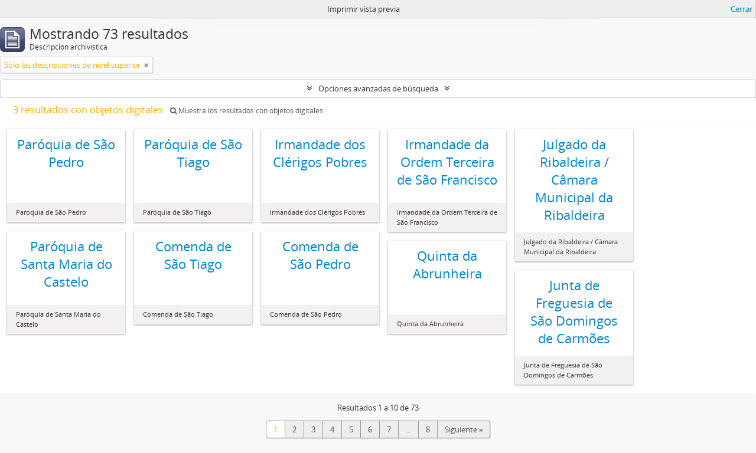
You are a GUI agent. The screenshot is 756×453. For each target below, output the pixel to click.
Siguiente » (464, 429)
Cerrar (741, 9)
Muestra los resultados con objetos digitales (246, 111)
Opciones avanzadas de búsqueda (378, 88)
